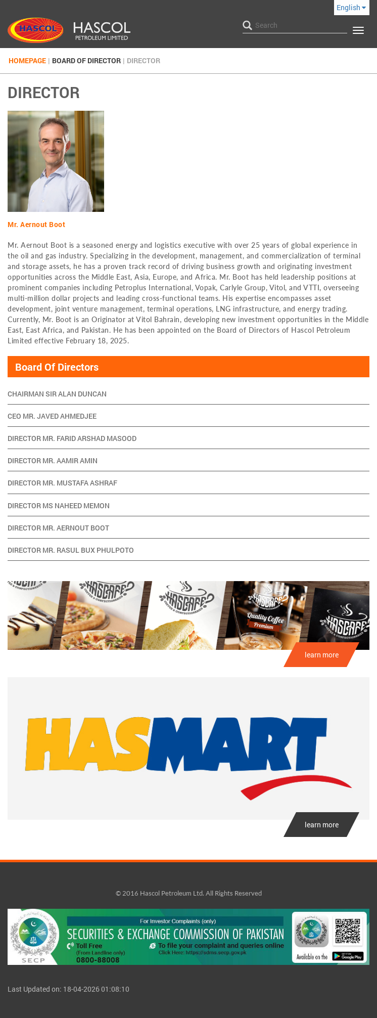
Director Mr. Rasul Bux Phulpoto (71, 550)
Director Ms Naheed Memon (59, 505)
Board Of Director (86, 60)
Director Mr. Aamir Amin (53, 460)
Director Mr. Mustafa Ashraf (62, 483)
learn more (322, 654)
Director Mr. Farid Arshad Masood (72, 438)
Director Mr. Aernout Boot (58, 528)
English (351, 7)
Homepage (27, 60)
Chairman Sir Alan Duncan (57, 394)
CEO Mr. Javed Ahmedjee (52, 416)
